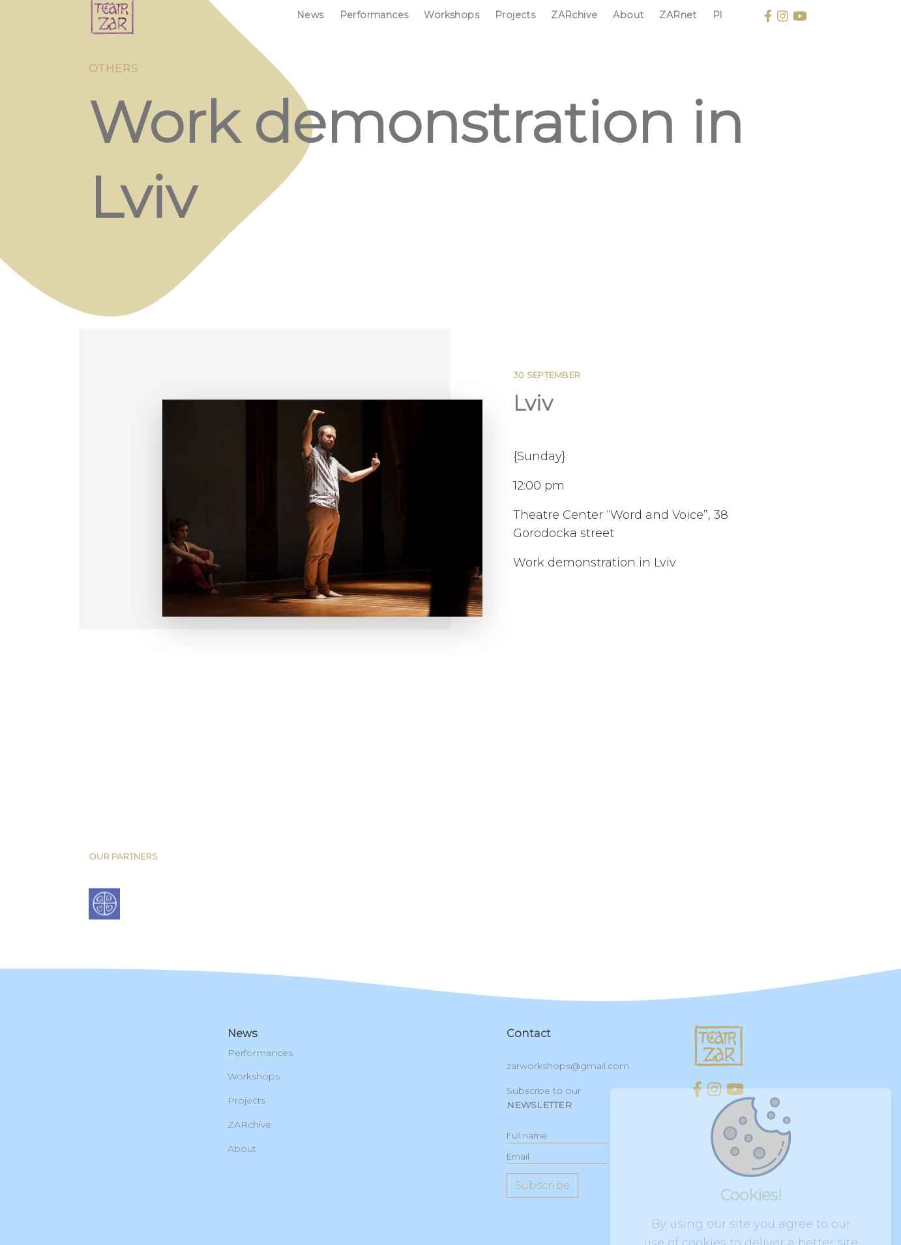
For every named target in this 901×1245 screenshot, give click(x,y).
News (310, 15)
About (628, 15)
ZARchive (574, 15)
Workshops (451, 15)
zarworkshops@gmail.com (568, 1066)
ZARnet (677, 15)
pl (717, 15)
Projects (515, 15)
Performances (374, 15)
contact (529, 1033)
